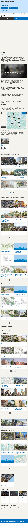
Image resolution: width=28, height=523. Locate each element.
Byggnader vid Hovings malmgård (7, 338)
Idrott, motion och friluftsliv (12, 493)
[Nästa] (19, 164)
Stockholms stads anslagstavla (18, 507)
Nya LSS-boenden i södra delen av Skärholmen (20, 425)
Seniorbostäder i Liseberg (5, 315)
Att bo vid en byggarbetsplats (4, 493)
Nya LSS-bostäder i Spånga (5, 412)
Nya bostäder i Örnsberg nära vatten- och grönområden (20, 278)
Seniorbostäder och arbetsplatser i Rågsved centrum (20, 339)
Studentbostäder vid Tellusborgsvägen (4, 358)
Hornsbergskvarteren (18, 191)
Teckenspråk (15, 13)
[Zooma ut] (3, 99)
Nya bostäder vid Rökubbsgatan (6, 234)
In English (20, 13)
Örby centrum (17, 160)
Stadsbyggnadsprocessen (14, 469)
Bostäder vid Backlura (5, 266)
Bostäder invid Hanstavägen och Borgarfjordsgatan (20, 247)
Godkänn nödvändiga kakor (13, 7)
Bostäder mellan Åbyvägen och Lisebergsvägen (20, 267)
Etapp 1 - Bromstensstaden (5, 180)
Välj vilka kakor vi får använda (5, 10)
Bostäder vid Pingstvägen (5, 223)
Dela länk (2, 26)
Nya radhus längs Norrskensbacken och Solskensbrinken (7, 290)
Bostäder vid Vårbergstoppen (20, 398)
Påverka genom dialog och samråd (23, 469)
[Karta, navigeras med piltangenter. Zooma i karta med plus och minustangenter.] (14, 92)
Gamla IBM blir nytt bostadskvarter (20, 357)
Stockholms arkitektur (18, 496)
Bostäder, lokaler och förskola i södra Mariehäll (20, 138)
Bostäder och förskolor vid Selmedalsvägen (19, 204)
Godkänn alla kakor (4, 7)
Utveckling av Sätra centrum (19, 368)
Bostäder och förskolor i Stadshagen (5, 138)
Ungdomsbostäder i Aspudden (6, 398)
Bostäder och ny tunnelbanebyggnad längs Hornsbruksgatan (5, 192)
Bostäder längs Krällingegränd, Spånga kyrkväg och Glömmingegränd (6, 247)
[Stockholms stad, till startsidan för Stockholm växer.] (14, 16)
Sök (7, 18)
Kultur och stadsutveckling (20, 493)
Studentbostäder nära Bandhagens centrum (18, 381)
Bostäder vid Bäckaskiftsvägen (6, 380)
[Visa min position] (1, 99)
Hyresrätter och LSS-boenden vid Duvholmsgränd (6, 436)
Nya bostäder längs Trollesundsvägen (18, 224)
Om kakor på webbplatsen (4, 5)
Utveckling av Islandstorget (19, 149)
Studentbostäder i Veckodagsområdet (4, 369)
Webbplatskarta (25, 13)
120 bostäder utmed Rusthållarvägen (18, 290)
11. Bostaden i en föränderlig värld (7, 454)
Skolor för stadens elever (4, 496)
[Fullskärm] (24, 85)
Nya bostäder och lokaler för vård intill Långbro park (7, 327)
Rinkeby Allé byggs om (5, 160)
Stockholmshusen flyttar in (4, 117)
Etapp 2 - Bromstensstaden (19, 180)
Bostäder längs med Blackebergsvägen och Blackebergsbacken (5, 204)
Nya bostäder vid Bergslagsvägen (7, 424)
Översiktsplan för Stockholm (4, 469)
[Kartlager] (1, 85)
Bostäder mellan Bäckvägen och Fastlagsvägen (20, 436)
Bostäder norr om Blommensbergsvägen (18, 235)
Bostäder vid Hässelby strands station (20, 413)
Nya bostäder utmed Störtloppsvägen (4, 150)
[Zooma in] (5, 99)
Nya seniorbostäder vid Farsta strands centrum (20, 316)
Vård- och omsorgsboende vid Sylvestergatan (20, 327)
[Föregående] (9, 164)
